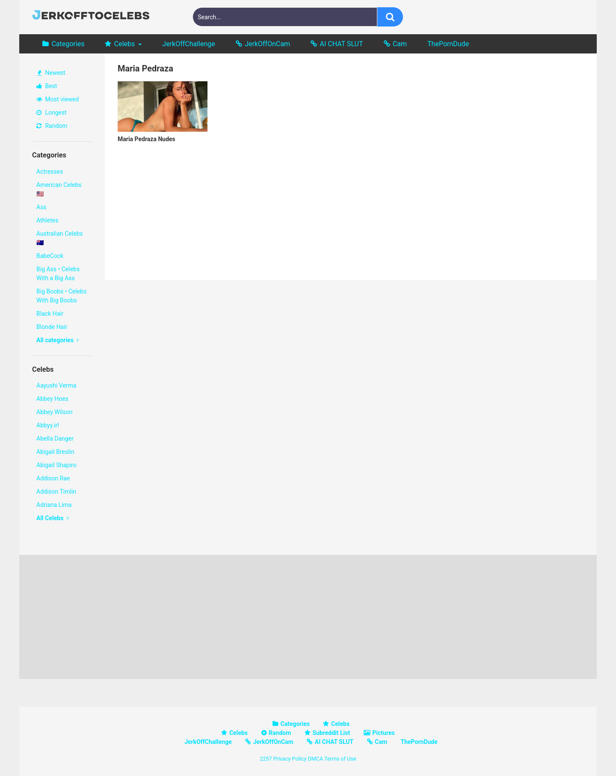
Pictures (383, 732)
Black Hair (49, 313)
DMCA (315, 758)
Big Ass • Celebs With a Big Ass (58, 273)
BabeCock (49, 255)
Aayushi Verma (56, 385)
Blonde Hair (51, 326)
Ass (41, 207)
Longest (51, 112)
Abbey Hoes (52, 398)
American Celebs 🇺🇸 (59, 189)
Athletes (47, 220)
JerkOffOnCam (267, 44)
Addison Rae (53, 478)
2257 (266, 758)
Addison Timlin (56, 491)
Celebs (124, 44)
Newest (51, 72)
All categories (57, 340)
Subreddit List (331, 732)
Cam (400, 44)
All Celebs (52, 518)
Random (52, 125)
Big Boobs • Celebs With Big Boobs (61, 296)
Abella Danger (55, 438)
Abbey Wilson (54, 412)
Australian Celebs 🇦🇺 (59, 238)
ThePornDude (448, 44)
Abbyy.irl (47, 425)
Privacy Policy (290, 758)
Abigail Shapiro (56, 465)
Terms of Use (340, 758)
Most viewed (57, 99)
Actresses (49, 171)
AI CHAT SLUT (341, 44)
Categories (67, 44)
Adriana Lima (53, 504)
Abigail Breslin (55, 451)
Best (46, 86)
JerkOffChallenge (188, 44)
